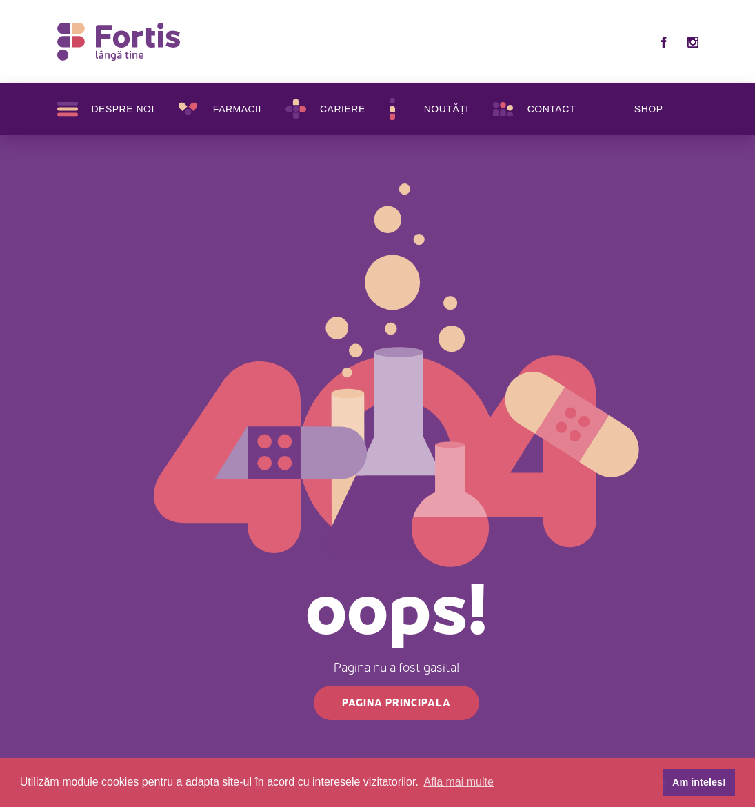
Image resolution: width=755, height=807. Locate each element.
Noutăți (446, 108)
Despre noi (123, 108)
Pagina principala (396, 702)
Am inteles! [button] (699, 782)
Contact (551, 108)
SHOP (648, 108)
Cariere (342, 108)
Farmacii (237, 108)
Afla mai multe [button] (459, 782)
